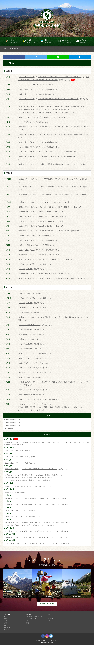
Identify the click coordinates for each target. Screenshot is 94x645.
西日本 (32, 41)
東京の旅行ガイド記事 (26, 202)
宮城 (28, 235)
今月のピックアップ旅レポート (29, 264)
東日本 (15, 41)
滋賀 (26, 151)
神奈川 (21, 112)
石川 (20, 147)
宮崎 (32, 89)
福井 (20, 122)
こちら (33, 410)
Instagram (50, 620)
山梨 (20, 109)
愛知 (26, 94)
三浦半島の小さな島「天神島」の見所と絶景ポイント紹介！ (60, 194)
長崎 (20, 89)
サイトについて (7, 629)
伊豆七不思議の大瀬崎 (45, 231)
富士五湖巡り (42, 254)
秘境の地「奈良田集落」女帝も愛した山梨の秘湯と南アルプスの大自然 (61, 317)
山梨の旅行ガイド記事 (26, 179)
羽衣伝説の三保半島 (45, 211)
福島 (51, 407)
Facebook (50, 618)
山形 (20, 377)
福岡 (32, 147)
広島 (26, 240)
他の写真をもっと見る (47, 603)
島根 (39, 151)
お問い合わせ (85, 41)
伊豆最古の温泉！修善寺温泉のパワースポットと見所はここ (58, 99)
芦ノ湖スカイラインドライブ (48, 273)
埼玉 (20, 399)
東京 (26, 407)
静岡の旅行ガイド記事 (26, 77)
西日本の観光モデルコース (12, 422)
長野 (20, 394)
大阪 (39, 407)
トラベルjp (28, 620)
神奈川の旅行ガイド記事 (27, 187)
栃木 (28, 399)
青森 (28, 245)
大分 (51, 151)
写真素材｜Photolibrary (31, 623)
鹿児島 (21, 235)
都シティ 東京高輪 (64, 207)
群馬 (20, 390)
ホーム (6, 48)
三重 (45, 151)
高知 (26, 84)
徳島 (20, 84)
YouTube (50, 623)
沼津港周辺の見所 (62, 278)
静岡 (20, 106)
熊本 (26, 89)
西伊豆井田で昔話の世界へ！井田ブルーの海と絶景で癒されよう (59, 156)
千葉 (20, 250)
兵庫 (20, 245)
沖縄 (26, 250)
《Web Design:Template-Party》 (47, 642)
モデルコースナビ (45, 640)
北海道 (58, 407)
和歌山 (33, 151)
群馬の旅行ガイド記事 (26, 134)
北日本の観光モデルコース (12, 425)
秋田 (20, 94)
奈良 (20, 293)
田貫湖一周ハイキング (45, 278)
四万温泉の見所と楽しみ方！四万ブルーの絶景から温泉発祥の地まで (61, 134)
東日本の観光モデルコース (12, 419)
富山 (20, 151)
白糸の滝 (74, 278)
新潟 (20, 240)
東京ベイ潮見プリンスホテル (48, 216)
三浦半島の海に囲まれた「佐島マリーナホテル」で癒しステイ (60, 187)
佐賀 (20, 368)
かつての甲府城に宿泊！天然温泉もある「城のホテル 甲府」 (58, 179)
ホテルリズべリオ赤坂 (45, 207)
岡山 (26, 147)
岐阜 (32, 250)
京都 (45, 407)
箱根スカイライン (57, 259)
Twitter (49, 616)
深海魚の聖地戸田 (63, 231)
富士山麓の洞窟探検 (45, 226)
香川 (32, 240)
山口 (20, 142)
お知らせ (68, 41)
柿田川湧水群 (42, 259)
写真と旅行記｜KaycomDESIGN (34, 616)
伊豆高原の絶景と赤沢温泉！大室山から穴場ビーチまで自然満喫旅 (60, 127)
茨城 (35, 399)
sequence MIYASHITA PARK (47, 221)
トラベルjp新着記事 (25, 269)
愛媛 (26, 142)
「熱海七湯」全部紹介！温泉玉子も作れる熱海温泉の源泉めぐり (59, 77)
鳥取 (32, 142)
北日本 (50, 41)
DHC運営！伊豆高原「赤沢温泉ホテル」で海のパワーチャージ (59, 164)
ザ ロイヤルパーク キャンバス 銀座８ (50, 202)
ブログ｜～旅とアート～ (32, 618)
